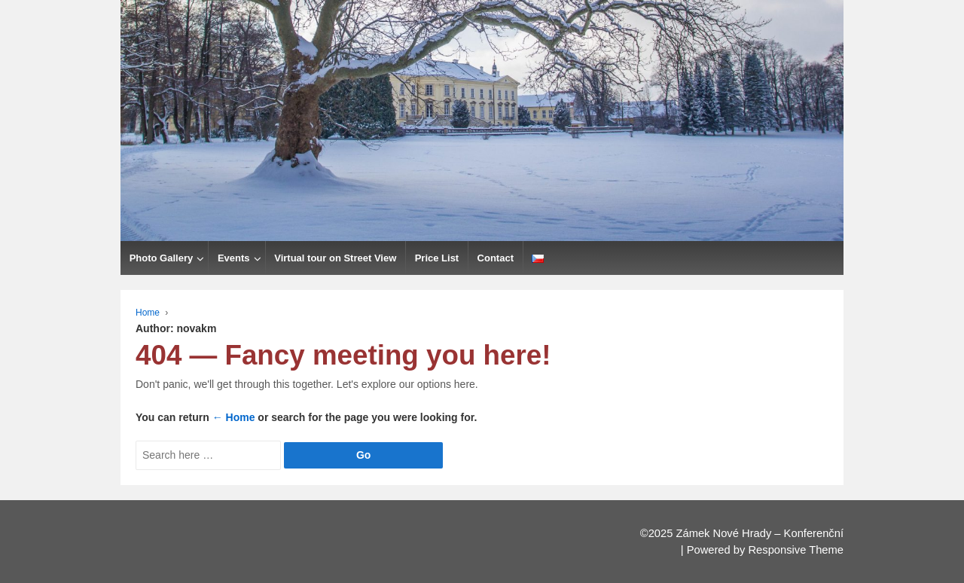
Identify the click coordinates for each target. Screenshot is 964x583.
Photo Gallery (162, 258)
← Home (233, 417)
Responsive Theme (796, 550)
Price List (437, 258)
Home (148, 312)
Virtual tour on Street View (335, 258)
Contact (495, 258)
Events (234, 258)
